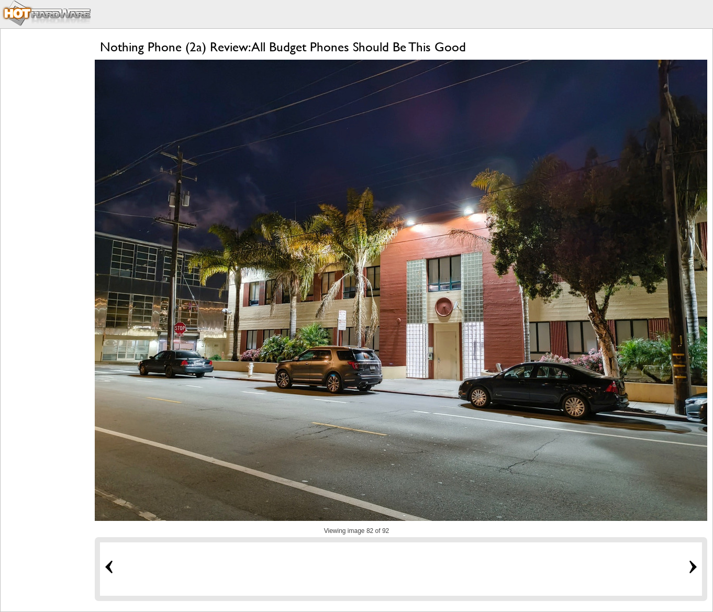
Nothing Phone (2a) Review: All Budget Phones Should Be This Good (283, 46)
